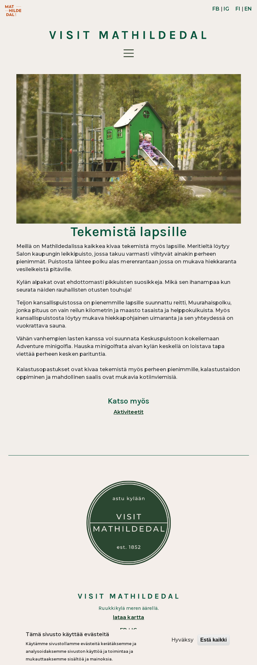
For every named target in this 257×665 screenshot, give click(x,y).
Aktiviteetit (128, 412)
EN (248, 9)
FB (215, 9)
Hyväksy (182, 640)
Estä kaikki (213, 640)
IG (226, 9)
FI (238, 9)
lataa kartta (128, 617)
